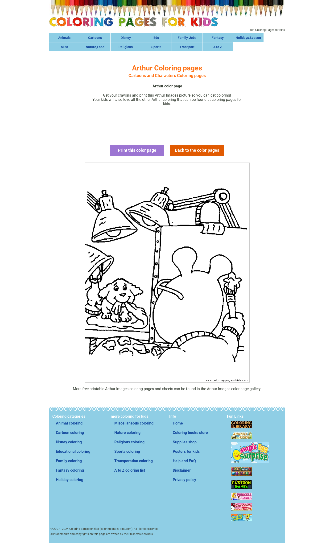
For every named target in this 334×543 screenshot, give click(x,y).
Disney (126, 38)
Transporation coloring (133, 461)
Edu (156, 38)
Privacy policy (184, 480)
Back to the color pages (197, 150)
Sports (156, 47)
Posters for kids (186, 451)
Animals (64, 38)
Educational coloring (73, 451)
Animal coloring (69, 423)
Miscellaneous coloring (133, 423)
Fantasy (218, 38)
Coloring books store (190, 432)
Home (178, 423)
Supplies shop (185, 442)
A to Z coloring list (129, 470)
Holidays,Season (248, 38)
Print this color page (137, 150)
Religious (126, 47)
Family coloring (69, 461)
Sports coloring (127, 451)
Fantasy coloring (70, 470)
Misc (64, 47)
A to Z (217, 47)
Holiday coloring (69, 480)
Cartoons (95, 38)
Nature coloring (127, 432)
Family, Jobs (187, 38)
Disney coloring (69, 442)
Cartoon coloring (70, 432)
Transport (187, 47)
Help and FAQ (184, 461)
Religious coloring (129, 442)
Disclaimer (182, 470)
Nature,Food (95, 47)
